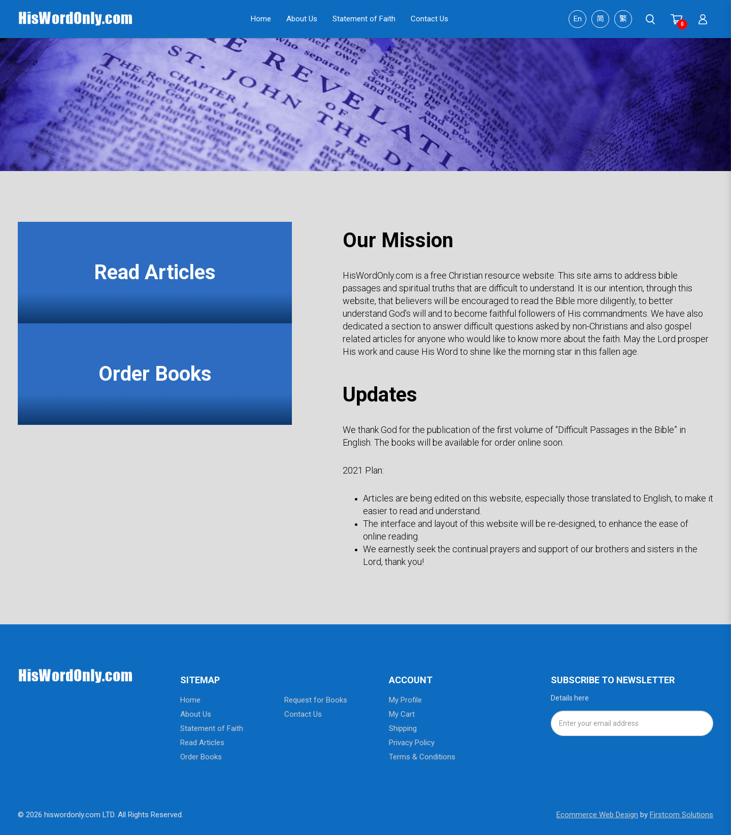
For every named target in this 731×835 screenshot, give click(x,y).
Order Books (155, 374)
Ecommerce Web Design (597, 814)
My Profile (405, 700)
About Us (195, 714)
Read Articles (155, 272)
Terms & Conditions (422, 756)
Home (190, 700)
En (578, 18)
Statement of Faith (211, 728)
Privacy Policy (412, 742)
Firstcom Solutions (681, 814)
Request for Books (315, 700)
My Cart (402, 714)
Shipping (403, 728)
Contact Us (303, 714)
